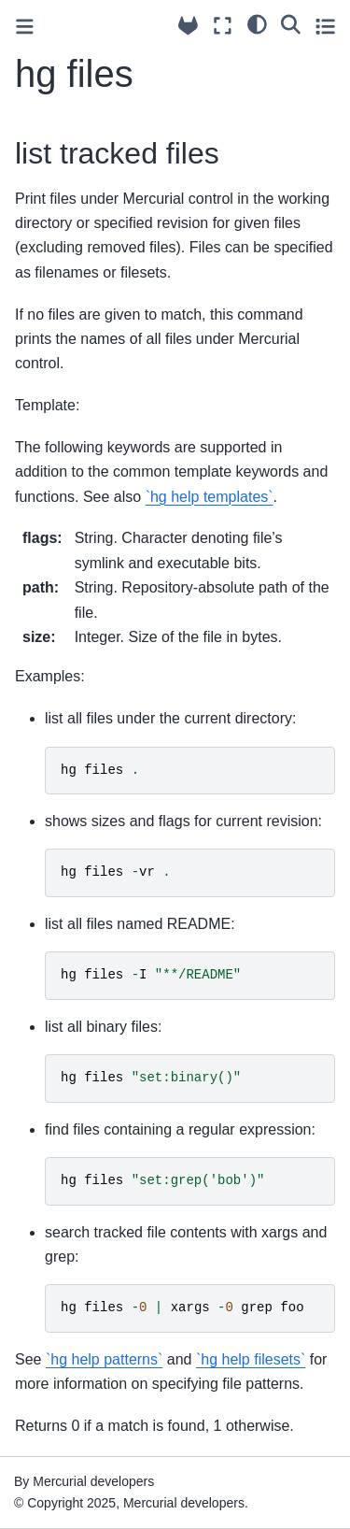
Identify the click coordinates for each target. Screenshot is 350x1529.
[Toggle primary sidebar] (24, 26)
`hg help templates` (209, 497)
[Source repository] (188, 25)
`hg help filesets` (250, 1359)
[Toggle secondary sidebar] (325, 25)
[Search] (290, 23)
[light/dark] (257, 23)
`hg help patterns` (104, 1359)
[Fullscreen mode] (222, 25)
